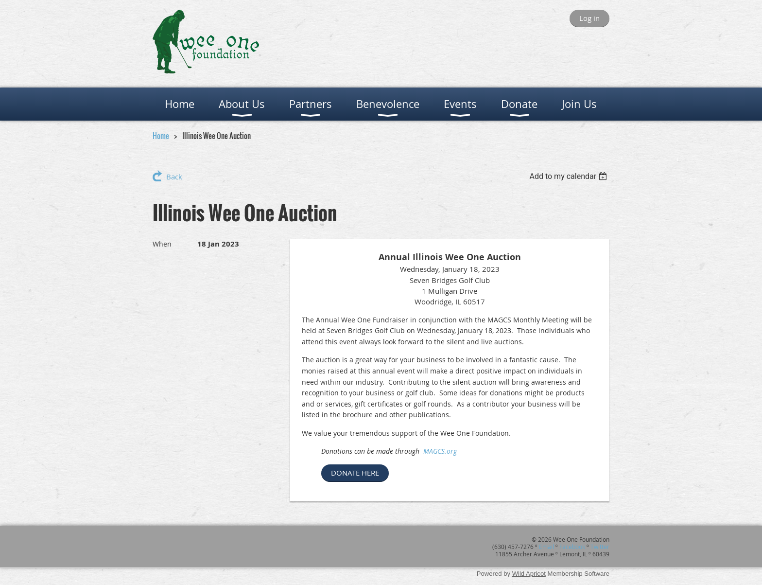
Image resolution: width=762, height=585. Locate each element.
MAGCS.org (440, 451)
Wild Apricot (529, 573)
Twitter (599, 546)
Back (174, 176)
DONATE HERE (355, 473)
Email (546, 546)
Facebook (572, 546)
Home (161, 135)
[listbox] (569, 176)
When (162, 243)
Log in (589, 18)
